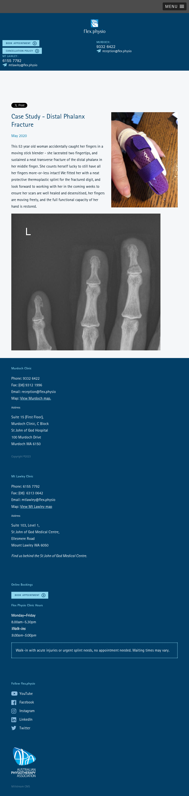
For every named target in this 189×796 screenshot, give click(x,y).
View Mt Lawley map (36, 506)
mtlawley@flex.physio (23, 65)
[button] (175, 6)
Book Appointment (18, 43)
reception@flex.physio (117, 51)
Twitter (24, 728)
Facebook (26, 702)
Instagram (27, 710)
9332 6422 (105, 46)
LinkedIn (25, 719)
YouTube (26, 693)
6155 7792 (11, 60)
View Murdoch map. (35, 398)
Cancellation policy (19, 50)
